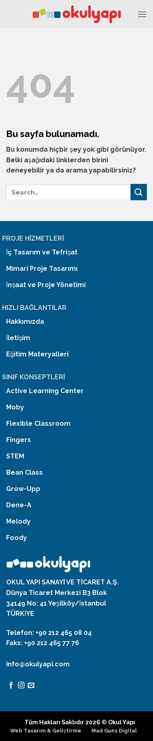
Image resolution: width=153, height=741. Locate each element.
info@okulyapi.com (38, 664)
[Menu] (142, 14)
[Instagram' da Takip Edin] (21, 685)
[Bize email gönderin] (31, 685)
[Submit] (139, 192)
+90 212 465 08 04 (63, 633)
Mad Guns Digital (114, 731)
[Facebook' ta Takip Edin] (11, 685)
